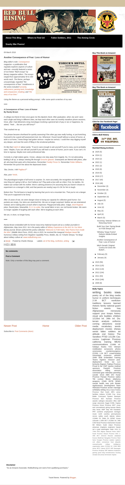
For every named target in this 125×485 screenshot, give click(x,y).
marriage (117, 388)
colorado (95, 421)
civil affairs (96, 442)
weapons (96, 381)
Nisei (119, 438)
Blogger (73, 478)
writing (66, 241)
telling (107, 370)
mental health (98, 383)
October (100, 193)
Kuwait (118, 423)
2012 (97, 272)
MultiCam (101, 438)
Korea (118, 418)
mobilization (97, 349)
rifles (115, 401)
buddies (108, 316)
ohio (94, 410)
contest (100, 379)
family (103, 306)
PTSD (105, 337)
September (102, 197)
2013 (97, 269)
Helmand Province (99, 388)
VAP (106, 450)
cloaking (21, 92)
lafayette (118, 442)
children (117, 316)
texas (98, 410)
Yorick (14, 175)
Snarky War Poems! (15, 44)
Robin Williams (76, 162)
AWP (103, 410)
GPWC (112, 418)
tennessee (108, 454)
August (100, 200)
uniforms (116, 321)
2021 (97, 166)
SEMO (118, 381)
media (118, 295)
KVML (112, 403)
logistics (103, 360)
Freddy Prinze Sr (53, 162)
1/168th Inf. (115, 344)
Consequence (24, 62)
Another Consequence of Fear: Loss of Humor (107, 241)
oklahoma (117, 379)
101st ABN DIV (107, 375)
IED (102, 399)
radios (118, 377)
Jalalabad (117, 435)
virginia (114, 454)
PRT (94, 412)
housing (118, 452)
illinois (108, 379)
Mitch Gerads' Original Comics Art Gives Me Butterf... (106, 247)
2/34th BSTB (107, 381)
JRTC (98, 448)
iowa (118, 292)
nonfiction (59, 241)
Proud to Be (97, 366)
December (101, 186)
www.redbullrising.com (32, 237)
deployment (98, 329)
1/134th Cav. (111, 394)
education (108, 401)
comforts (100, 412)
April (99, 214)
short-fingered (77, 205)
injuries (111, 366)
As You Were (77, 227)
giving (108, 407)
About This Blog (13, 38)
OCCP (108, 448)
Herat (94, 448)
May (99, 211)
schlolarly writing (99, 390)
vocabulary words (111, 326)
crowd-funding (115, 353)
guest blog (101, 452)
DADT (119, 431)
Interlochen (111, 423)
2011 (97, 276)
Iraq (119, 308)
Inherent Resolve (107, 435)
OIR (111, 448)
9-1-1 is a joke (34, 207)
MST (114, 405)
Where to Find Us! (36, 38)
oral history (108, 334)
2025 (97, 152)
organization (96, 446)
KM (111, 410)
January (100, 258)
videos (118, 416)
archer (110, 388)
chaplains (103, 427)
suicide (95, 375)
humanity (22, 87)
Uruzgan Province (103, 440)
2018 (97, 176)
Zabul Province (115, 425)
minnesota (116, 311)
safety (100, 416)
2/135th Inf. (112, 421)
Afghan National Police (108, 431)
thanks (103, 347)
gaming (94, 452)
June (99, 207)
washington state (107, 429)
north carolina (103, 414)
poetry (95, 295)
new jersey (101, 454)
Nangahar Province (110, 438)
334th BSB (97, 358)
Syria (94, 440)
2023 (97, 159)
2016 (97, 183)
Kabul (113, 390)
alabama (110, 450)
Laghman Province (111, 339)
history (117, 313)
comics (95, 339)
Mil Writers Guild (99, 425)
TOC (110, 347)
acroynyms (108, 349)
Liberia (103, 448)
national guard (114, 306)
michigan (117, 412)
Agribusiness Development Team (106, 386)
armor (118, 392)
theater (118, 383)
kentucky (95, 364)
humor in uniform (100, 298)
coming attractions (102, 324)
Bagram (103, 364)
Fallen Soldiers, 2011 (61, 38)
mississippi (96, 355)
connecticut (105, 442)
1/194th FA (96, 418)
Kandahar (117, 410)
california (96, 342)
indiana (102, 394)
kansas (113, 407)
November (101, 190)
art (119, 331)
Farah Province (97, 433)
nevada (94, 454)
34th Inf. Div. (113, 318)
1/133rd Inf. (98, 318)
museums (107, 355)
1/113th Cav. (114, 337)
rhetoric (96, 306)
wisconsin (100, 403)
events (107, 308)
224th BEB (117, 446)
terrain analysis (100, 321)
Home (45, 325)
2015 (97, 262)
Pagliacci (22, 170)
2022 (97, 162)
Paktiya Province (114, 364)
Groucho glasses (47, 160)
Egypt (107, 403)
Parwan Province (108, 377)
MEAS (117, 342)
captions (118, 440)
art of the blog (48, 241)
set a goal (96, 429)
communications (100, 344)
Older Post (81, 325)
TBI (93, 379)
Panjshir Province (112, 368)
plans (102, 446)
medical (117, 366)
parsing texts (19, 89)
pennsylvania (116, 414)
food (112, 442)
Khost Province (105, 405)
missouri (111, 360)
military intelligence (113, 444)
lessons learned (112, 303)
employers (117, 450)
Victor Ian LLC (113, 362)
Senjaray (101, 450)
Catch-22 (16, 147)
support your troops (102, 313)
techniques (115, 298)
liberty (118, 407)
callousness (8, 89)
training (107, 342)
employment (108, 412)
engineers (111, 427)
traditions (96, 303)
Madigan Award (71, 232)
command (96, 373)
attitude (95, 334)
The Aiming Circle (86, 38)
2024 (97, 155)
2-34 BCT (99, 300)
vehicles (117, 355)
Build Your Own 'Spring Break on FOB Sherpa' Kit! (108, 227)
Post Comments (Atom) (24, 331)
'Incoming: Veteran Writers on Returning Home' (108, 222)
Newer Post (10, 325)
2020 (97, 169)
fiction (95, 308)
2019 (97, 173)
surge (94, 403)
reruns (94, 416)
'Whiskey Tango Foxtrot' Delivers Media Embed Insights (107, 234)
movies (108, 329)
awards (95, 401)
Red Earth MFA (108, 392)
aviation (111, 440)
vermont (117, 370)
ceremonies (97, 351)
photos (118, 349)
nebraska (108, 373)
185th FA (117, 429)
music (94, 414)
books (107, 292)
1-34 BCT (103, 353)
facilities (95, 394)
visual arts (97, 316)
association (96, 370)
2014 (97, 266)
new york (109, 383)
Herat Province (101, 423)
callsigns (101, 401)
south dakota (109, 416)
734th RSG (96, 431)
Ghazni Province (108, 433)
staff (119, 401)
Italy (107, 410)
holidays (95, 347)
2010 (97, 279)
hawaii (118, 427)
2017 (97, 180)
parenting (117, 373)
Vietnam (117, 347)
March (100, 218)
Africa (108, 390)
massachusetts (97, 444)
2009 (97, 283)
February (101, 254)
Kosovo (94, 438)
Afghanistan (98, 311)
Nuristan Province (113, 399)
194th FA (105, 418)
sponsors (96, 368)
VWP (105, 366)
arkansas (95, 427)
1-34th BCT (103, 421)
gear (102, 373)
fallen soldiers (108, 331)
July (99, 204)
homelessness (110, 452)
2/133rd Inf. (109, 446)
